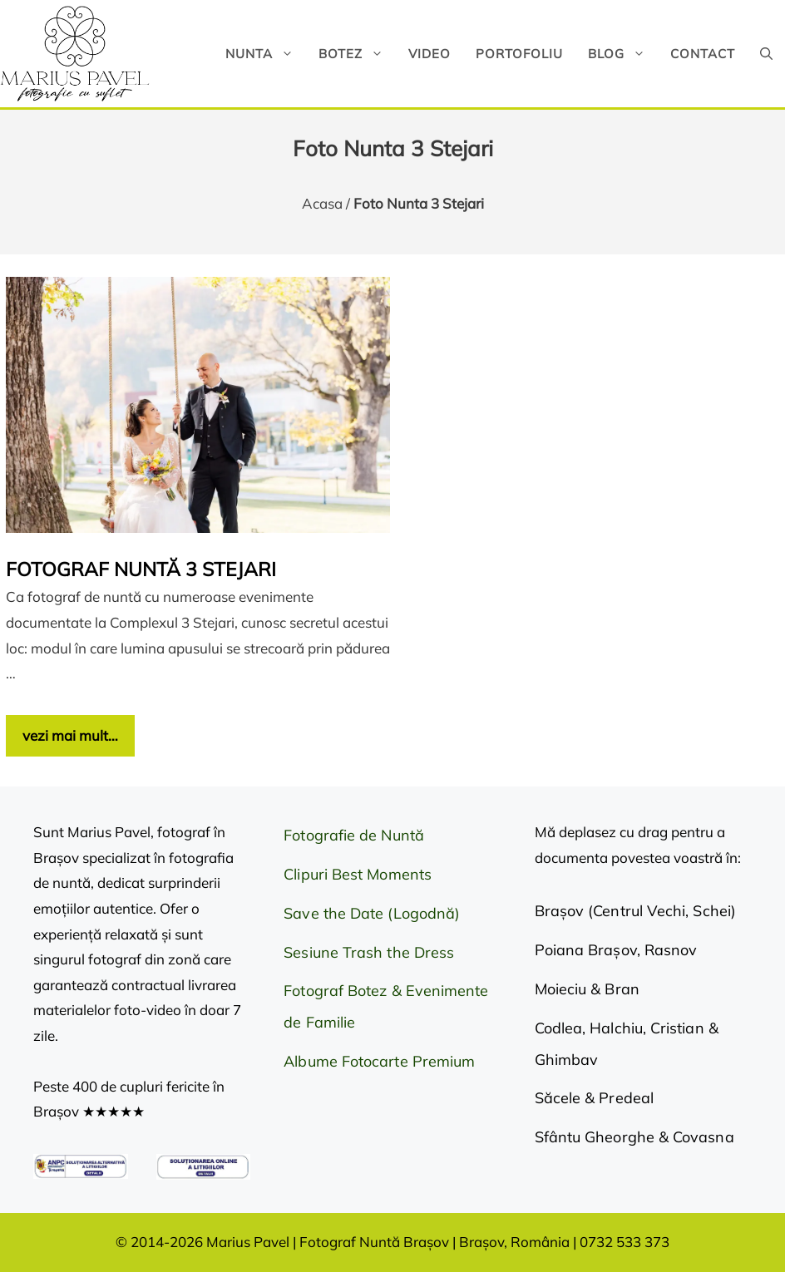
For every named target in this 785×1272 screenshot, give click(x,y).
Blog (623, 54)
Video (429, 54)
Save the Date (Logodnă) (372, 913)
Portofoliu (519, 54)
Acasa (322, 203)
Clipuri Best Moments (358, 874)
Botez (357, 54)
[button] (766, 54)
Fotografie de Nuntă (354, 835)
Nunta (265, 54)
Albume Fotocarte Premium (379, 1061)
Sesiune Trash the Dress (369, 952)
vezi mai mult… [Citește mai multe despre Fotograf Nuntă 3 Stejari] (70, 735)
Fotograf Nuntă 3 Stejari (141, 569)
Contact (702, 54)
